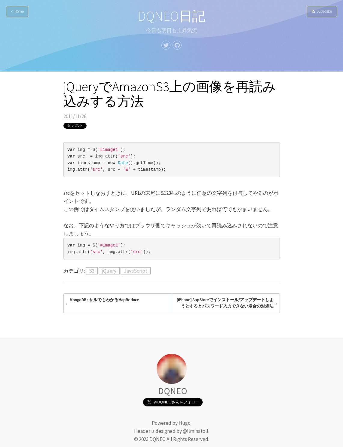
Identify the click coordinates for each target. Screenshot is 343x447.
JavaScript (135, 271)
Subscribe (322, 11)
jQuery (109, 271)
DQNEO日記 (171, 16)
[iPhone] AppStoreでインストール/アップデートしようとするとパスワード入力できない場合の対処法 (225, 303)
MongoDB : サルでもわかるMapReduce (104, 299)
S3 (91, 271)
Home (17, 11)
